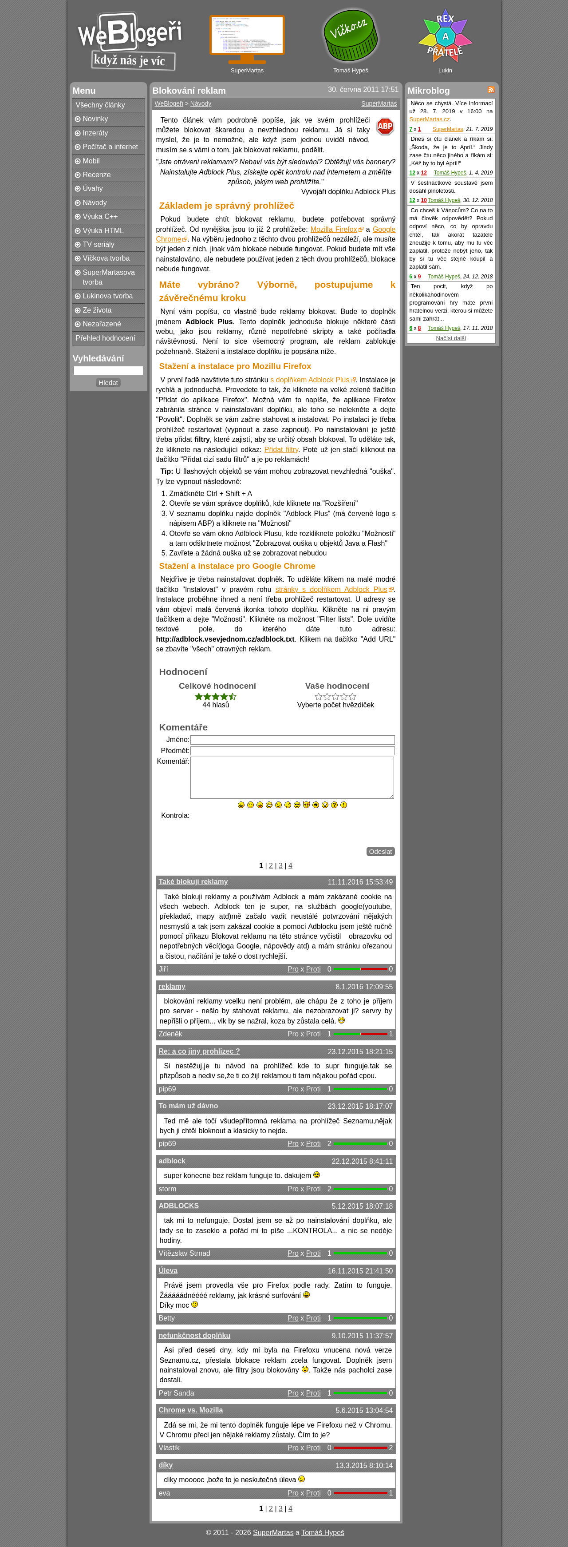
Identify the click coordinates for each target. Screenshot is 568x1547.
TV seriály (98, 244)
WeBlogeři (169, 103)
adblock (172, 1161)
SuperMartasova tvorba (109, 277)
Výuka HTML (103, 230)
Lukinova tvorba (108, 296)
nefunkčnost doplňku (195, 1335)
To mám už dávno (188, 1106)
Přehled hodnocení (105, 338)
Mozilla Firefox (334, 229)
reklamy (172, 986)
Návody (95, 202)
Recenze (97, 174)
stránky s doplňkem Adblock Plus (331, 589)
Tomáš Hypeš (450, 173)
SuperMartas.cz (430, 119)
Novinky (95, 119)
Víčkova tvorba (106, 258)
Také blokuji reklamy (193, 881)
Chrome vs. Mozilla (191, 1410)
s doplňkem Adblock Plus (309, 380)
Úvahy (93, 188)
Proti (313, 969)
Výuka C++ (100, 216)
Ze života (97, 310)
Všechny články (100, 105)
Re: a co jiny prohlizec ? (199, 1051)
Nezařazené (102, 324)
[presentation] (257, 828)
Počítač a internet (110, 147)
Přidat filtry (281, 449)
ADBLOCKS (179, 1206)
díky (166, 1465)
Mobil (91, 161)
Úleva (168, 1270)
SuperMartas (379, 103)
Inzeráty (95, 133)
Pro (293, 969)
